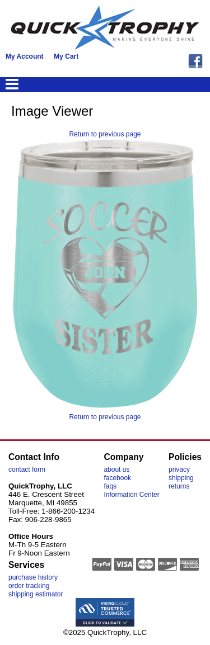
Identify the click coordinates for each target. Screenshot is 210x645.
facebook (117, 478)
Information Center (131, 495)
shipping (181, 478)
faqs (110, 486)
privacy (179, 469)
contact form (26, 469)
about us (116, 469)
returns (179, 486)
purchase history (33, 577)
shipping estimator (35, 594)
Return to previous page (105, 134)
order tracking (28, 586)
